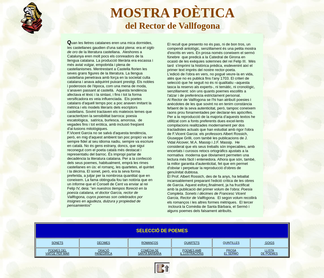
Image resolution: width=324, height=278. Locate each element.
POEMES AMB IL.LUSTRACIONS (192, 252)
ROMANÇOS (149, 242)
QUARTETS (192, 242)
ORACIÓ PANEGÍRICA (103, 252)
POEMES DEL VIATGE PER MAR (57, 252)
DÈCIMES (103, 242)
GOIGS (269, 242)
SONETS (57, 242)
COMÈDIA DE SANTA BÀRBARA (150, 252)
